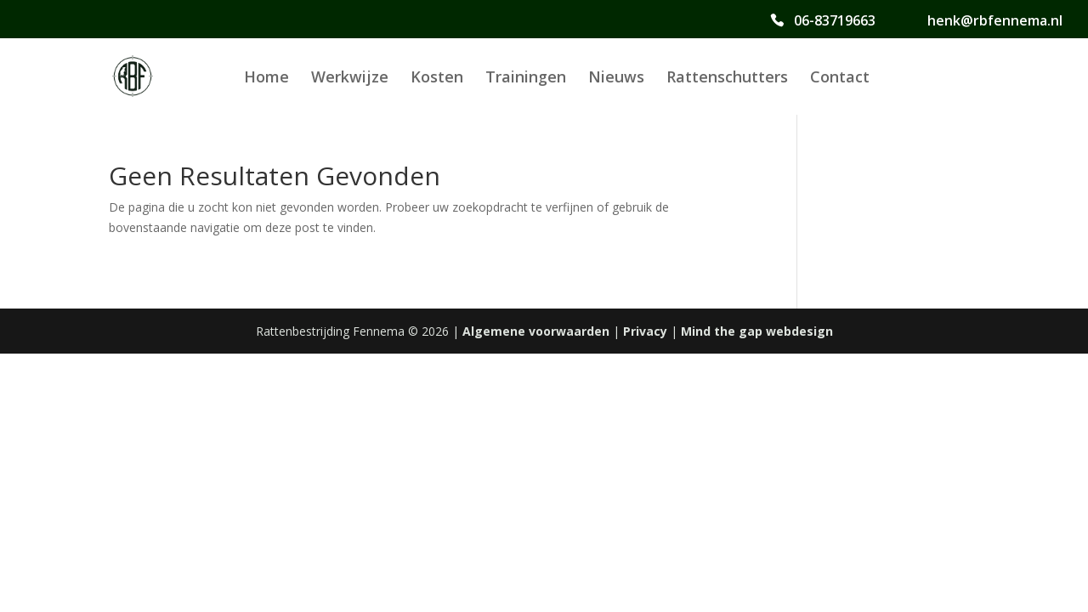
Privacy (645, 331)
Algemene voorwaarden (535, 331)
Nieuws (616, 79)
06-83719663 (835, 21)
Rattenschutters (727, 79)
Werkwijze (349, 79)
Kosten (437, 79)
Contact (840, 79)
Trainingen (525, 79)
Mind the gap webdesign (757, 331)
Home (266, 79)
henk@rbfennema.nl (994, 21)
